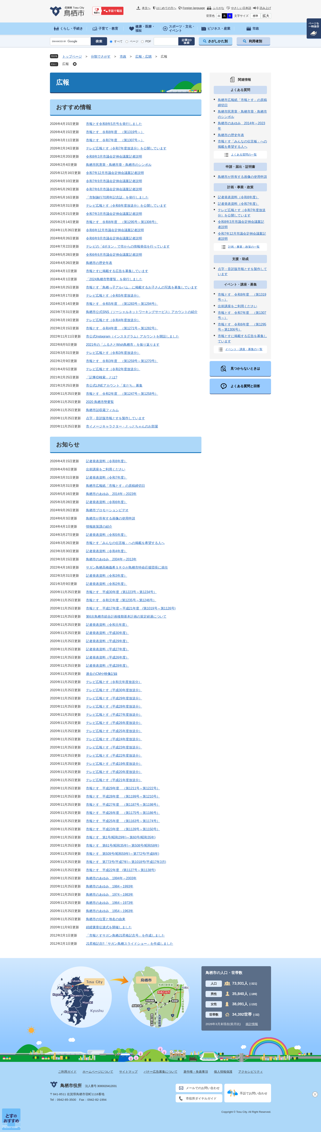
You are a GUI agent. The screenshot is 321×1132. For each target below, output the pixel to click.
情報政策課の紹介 (99, 526)
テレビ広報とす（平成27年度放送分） (114, 714)
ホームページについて (98, 1071)
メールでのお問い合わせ (203, 1088)
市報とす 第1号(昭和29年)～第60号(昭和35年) (121, 837)
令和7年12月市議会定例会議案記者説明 (115, 173)
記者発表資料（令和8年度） (106, 461)
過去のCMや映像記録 (101, 673)
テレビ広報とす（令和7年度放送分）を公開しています (126, 148)
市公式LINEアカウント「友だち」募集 (114, 385)
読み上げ (265, 8)
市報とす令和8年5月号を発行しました (114, 124)
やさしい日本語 (241, 8)
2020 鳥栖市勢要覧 (100, 402)
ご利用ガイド (67, 1071)
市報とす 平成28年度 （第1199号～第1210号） (123, 796)
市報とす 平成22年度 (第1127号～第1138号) (121, 870)
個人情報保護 (223, 1071)
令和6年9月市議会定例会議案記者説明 (114, 238)
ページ (134, 41)
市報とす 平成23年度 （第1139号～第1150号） (123, 829)
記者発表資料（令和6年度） (106, 502)
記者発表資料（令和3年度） (106, 575)
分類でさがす (101, 56)
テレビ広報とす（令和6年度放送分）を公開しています (126, 205)
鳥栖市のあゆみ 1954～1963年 (109, 911)
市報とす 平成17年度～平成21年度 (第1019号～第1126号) (130, 608)
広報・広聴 (143, 56)
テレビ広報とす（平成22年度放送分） (114, 755)
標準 (255, 15)
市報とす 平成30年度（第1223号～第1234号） (121, 592)
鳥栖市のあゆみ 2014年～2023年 (111, 494)
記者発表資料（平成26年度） (107, 657)
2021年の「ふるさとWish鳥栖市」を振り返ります (122, 344)
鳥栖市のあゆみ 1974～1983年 (109, 894)
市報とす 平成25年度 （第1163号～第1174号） (123, 821)
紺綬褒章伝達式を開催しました (109, 927)
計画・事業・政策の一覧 (244, 246)
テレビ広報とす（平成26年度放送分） (114, 723)
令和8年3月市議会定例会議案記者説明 (114, 156)
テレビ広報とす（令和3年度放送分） (113, 353)
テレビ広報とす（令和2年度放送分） (113, 369)
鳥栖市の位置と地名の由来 (105, 919)
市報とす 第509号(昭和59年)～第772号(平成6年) (122, 853)
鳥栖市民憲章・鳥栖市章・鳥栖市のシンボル (118, 164)
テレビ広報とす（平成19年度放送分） (114, 763)
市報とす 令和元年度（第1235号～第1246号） (121, 600)
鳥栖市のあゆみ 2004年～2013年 (111, 559)
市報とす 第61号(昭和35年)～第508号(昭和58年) (122, 845)
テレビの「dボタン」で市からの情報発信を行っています (128, 246)
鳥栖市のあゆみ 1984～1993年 (109, 886)
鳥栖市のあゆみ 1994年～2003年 (111, 878)
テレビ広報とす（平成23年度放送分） (114, 747)
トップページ (72, 56)
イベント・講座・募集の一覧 (243, 349)
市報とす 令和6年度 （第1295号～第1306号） (122, 222)
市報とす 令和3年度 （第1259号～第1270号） (122, 361)
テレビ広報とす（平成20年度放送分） (114, 772)
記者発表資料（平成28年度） (107, 665)
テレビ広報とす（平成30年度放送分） (114, 690)
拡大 (265, 16)
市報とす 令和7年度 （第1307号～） (115, 140)
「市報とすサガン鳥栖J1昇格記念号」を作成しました (125, 935)
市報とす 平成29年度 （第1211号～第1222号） (123, 788)
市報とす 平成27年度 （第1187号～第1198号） (123, 804)
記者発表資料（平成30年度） (107, 633)
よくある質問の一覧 (244, 154)
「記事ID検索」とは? (101, 377)
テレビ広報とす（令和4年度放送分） (113, 320)
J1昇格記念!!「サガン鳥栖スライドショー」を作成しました (129, 943)
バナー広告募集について (160, 1071)
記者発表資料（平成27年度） (107, 649)
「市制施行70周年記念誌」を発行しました (117, 197)
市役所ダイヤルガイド (201, 1098)
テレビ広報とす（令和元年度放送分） (114, 682)
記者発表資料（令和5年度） (106, 534)
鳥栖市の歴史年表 (99, 263)
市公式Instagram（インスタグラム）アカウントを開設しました (132, 336)
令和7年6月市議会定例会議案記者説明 (114, 189)
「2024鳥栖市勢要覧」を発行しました (114, 279)
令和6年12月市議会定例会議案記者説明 (115, 230)
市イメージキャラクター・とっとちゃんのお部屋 (122, 426)
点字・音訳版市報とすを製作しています (115, 418)
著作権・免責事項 (195, 1071)
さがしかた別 (218, 41)
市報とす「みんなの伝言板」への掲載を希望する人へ (125, 543)
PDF (148, 41)
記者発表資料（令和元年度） (107, 624)
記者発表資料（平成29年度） (107, 641)
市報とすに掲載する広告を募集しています (117, 271)
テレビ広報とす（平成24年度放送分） (114, 739)
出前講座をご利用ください (105, 469)
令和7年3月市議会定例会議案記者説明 (114, 213)
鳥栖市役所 (71, 1085)
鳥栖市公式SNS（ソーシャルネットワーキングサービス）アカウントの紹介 (142, 312)
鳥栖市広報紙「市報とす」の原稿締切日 (115, 485)
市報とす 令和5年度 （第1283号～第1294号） (122, 303)
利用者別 (255, 41)
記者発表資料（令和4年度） (106, 551)
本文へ (146, 8)
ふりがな (218, 8)
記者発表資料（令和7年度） (106, 477)
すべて (118, 41)
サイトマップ (128, 1071)
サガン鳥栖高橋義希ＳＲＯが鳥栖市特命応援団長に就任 (127, 567)
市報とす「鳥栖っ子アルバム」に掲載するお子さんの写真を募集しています (141, 287)
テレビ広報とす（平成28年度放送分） (114, 706)
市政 (123, 56)
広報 (65, 64)
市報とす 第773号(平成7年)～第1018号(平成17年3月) (126, 862)
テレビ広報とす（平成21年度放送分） (114, 780)
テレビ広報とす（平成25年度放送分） (114, 731)
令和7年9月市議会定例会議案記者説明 (114, 181)
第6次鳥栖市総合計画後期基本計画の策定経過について (126, 616)
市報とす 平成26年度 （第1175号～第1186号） (123, 813)
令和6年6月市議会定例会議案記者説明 (114, 254)
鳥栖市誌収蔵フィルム (102, 410)
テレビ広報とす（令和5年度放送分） (113, 295)
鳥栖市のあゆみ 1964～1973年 (109, 902)
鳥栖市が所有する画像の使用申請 (110, 518)
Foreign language (194, 8)
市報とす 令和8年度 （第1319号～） (115, 132)
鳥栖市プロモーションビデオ (107, 510)
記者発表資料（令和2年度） (106, 584)
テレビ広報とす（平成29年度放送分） (114, 698)
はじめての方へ (166, 8)
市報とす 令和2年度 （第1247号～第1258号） (122, 393)
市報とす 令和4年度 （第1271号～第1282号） (122, 328)
